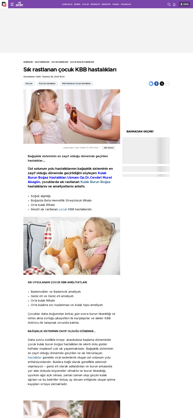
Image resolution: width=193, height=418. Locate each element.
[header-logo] (25, 4)
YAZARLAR (126, 4)
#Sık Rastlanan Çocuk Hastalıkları (76, 84)
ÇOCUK (85, 4)
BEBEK (77, 4)
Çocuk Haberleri (59, 62)
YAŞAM (115, 4)
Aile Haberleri (42, 62)
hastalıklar (35, 357)
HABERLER (28, 62)
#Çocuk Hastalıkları (47, 84)
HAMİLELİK (67, 4)
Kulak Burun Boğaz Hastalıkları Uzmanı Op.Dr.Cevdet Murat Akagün (70, 178)
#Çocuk (29, 84)
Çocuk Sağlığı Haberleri (82, 62)
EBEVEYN (106, 4)
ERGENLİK (95, 4)
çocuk (63, 209)
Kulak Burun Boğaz (95, 182)
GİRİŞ (186, 4)
